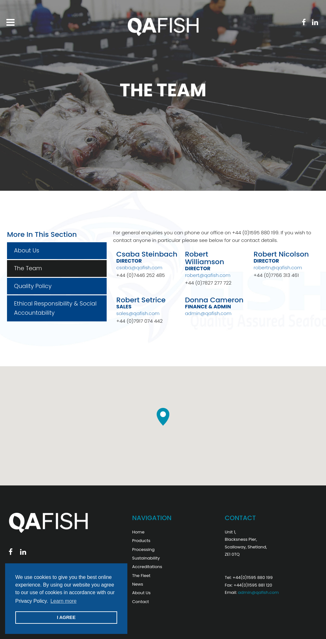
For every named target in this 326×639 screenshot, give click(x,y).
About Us (26, 250)
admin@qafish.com (208, 313)
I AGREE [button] (66, 617)
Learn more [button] (63, 601)
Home (138, 532)
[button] (163, 417)
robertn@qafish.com (277, 267)
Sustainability (146, 558)
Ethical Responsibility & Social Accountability (55, 308)
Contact (140, 602)
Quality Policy (33, 286)
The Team (28, 268)
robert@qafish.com (207, 275)
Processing (143, 549)
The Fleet (141, 576)
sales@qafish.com (137, 313)
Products (141, 541)
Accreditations (147, 567)
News (137, 584)
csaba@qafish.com (139, 267)
